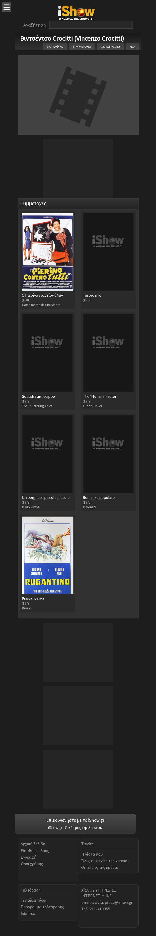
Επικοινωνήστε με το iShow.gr (75, 820)
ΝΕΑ (132, 47)
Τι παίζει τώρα (33, 900)
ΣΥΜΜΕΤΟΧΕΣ (82, 47)
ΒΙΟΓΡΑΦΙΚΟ (55, 47)
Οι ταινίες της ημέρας (100, 867)
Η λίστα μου (92, 854)
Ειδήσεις (28, 913)
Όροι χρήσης (32, 863)
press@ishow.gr (119, 902)
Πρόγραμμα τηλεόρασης (42, 906)
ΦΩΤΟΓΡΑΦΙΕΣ (110, 47)
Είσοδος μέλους (35, 850)
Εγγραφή (28, 857)
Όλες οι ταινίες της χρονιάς (105, 860)
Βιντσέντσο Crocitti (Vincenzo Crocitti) (72, 38)
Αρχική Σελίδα (33, 843)
